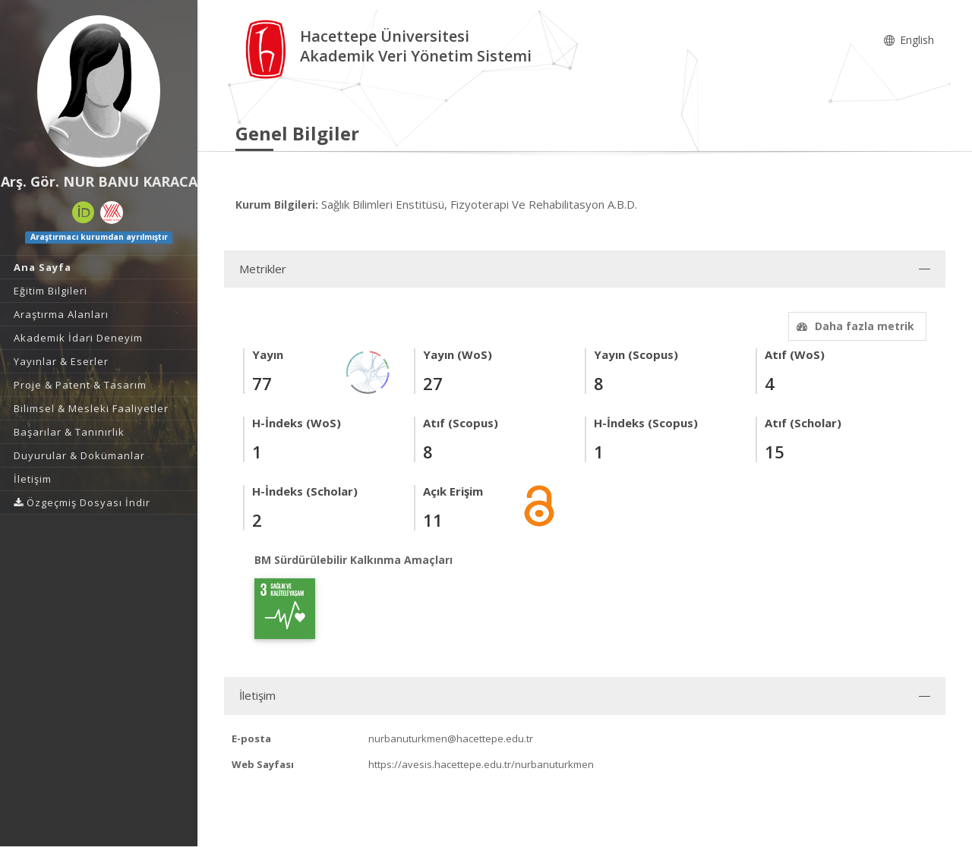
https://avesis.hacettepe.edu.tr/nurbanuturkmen (481, 764)
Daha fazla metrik (853, 326)
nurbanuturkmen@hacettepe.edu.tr (450, 738)
